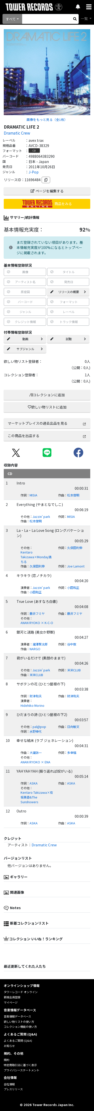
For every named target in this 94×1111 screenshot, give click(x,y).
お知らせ (9, 1046)
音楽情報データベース (17, 1016)
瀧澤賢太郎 (40, 644)
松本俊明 (73, 495)
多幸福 (71, 752)
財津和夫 (36, 696)
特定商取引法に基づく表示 (20, 1065)
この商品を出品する (47, 435)
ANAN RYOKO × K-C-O (37, 623)
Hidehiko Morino (32, 705)
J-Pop (34, 171)
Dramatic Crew (17, 133)
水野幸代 (36, 731)
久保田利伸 (74, 548)
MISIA (33, 495)
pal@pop (39, 726)
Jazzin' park (41, 516)
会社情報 (9, 1084)
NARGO (35, 649)
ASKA (34, 783)
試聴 (68, 339)
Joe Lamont (75, 566)
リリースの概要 (68, 292)
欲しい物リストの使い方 (19, 1022)
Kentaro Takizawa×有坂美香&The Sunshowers (37, 797)
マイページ (11, 1002)
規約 (6, 1060)
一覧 (84, 18)
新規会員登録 (12, 997)
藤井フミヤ (37, 613)
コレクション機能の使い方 (20, 1027)
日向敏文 (73, 726)
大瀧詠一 (36, 752)
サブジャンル (25, 349)
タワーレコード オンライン (21, 992)
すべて (11, 18)
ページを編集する (47, 190)
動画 (25, 339)
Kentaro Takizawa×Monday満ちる (36, 557)
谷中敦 (71, 644)
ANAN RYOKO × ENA (35, 762)
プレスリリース (13, 1089)
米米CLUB (74, 670)
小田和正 (73, 587)
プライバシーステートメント (21, 1070)
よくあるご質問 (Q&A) (18, 1040)
